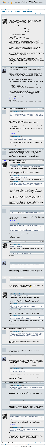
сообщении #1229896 (17, 136)
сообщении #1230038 (17, 400)
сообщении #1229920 (16, 175)
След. (43, 13)
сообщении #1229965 (16, 244)
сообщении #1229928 (16, 164)
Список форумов (4, 444)
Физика (19, 444)
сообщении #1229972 (17, 293)
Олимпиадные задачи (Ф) (25, 444)
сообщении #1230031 (17, 385)
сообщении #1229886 (16, 111)
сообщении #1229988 (16, 331)
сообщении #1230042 (16, 414)
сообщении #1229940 (16, 210)
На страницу (37, 13)
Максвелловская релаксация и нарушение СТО (16, 11)
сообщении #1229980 (16, 315)
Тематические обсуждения (12, 444)
